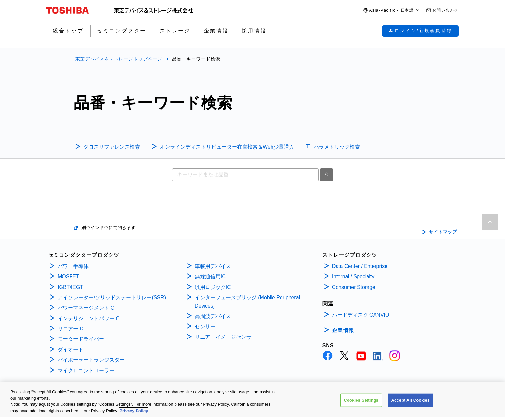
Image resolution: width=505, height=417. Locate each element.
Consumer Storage (353, 287)
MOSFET (68, 276)
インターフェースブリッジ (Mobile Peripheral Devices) (247, 302)
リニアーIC (70, 328)
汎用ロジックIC (213, 287)
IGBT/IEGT (70, 287)
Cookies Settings (361, 402)
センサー (205, 326)
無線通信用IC (210, 276)
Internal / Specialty (353, 276)
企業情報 (343, 330)
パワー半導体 (73, 266)
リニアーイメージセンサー (226, 337)
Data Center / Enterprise (360, 266)
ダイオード (70, 349)
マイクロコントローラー (86, 370)
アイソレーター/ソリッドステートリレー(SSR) (112, 297)
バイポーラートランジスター (91, 360)
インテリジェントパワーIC (88, 318)
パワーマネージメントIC (86, 307)
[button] (391, 10)
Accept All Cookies (410, 402)
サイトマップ (443, 232)
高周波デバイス (213, 316)
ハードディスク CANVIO (360, 315)
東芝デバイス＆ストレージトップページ (118, 58)
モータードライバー (81, 339)
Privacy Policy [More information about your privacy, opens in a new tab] (133, 413)
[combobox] (245, 174)
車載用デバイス (213, 266)
